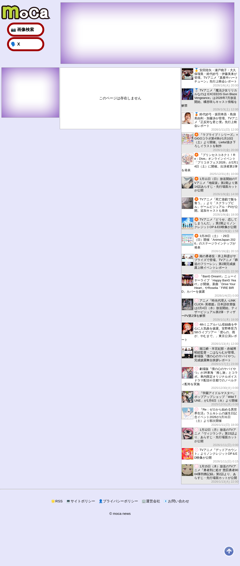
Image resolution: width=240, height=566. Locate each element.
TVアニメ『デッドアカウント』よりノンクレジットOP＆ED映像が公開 (209, 455)
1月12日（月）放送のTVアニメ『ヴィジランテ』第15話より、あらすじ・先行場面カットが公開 (209, 437)
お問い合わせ (176, 501)
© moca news (120, 514)
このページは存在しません (120, 98)
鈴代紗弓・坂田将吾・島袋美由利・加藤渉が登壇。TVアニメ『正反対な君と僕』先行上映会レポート (209, 122)
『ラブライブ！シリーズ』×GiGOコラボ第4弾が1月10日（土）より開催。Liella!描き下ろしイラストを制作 (209, 142)
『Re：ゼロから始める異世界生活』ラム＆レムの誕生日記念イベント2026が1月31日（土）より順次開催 (209, 417)
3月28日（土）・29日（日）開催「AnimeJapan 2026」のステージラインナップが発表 (209, 243)
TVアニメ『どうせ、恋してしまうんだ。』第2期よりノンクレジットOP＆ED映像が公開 (209, 225)
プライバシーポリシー (118, 501)
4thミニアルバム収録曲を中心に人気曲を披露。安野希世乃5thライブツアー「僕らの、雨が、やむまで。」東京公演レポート (209, 334)
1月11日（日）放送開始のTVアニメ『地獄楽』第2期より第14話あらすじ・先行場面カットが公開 (209, 186)
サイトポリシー (80, 501)
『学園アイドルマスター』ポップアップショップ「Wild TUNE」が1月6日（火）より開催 (209, 399)
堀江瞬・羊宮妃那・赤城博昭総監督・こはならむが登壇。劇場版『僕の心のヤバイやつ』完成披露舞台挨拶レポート (209, 356)
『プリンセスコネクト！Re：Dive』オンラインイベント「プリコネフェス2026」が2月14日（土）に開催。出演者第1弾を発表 (209, 164)
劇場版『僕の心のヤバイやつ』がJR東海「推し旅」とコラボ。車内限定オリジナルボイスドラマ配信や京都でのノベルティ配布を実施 (209, 378)
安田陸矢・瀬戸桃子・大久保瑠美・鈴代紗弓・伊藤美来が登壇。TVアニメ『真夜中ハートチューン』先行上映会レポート (209, 77)
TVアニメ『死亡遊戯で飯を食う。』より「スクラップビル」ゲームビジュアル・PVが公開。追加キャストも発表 (209, 207)
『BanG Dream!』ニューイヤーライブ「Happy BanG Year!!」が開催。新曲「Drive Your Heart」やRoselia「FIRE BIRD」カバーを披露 (209, 286)
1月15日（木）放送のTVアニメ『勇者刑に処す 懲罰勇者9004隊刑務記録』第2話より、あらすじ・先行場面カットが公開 (209, 474)
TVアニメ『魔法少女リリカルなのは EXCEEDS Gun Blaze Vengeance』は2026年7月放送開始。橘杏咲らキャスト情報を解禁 (209, 100)
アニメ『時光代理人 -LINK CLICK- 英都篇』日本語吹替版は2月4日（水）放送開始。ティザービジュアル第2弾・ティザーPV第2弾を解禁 (209, 310)
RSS (57, 501)
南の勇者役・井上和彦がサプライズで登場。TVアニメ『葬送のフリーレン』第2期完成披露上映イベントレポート (209, 263)
